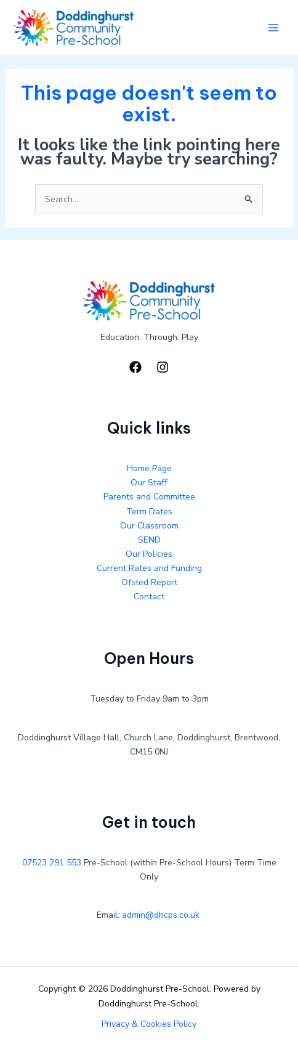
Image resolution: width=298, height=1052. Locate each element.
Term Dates (149, 511)
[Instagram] (162, 367)
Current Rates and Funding (149, 568)
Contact (149, 596)
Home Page (149, 468)
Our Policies (149, 554)
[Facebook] (135, 367)
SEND (149, 540)
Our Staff (149, 482)
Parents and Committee (149, 497)
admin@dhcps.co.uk (160, 915)
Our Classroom (149, 526)
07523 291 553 (51, 862)
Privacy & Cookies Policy (149, 1024)
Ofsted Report (149, 582)
